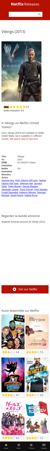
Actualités (44, 446)
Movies (19, 446)
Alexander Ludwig (9, 189)
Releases (25, 4)
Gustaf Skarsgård (9, 192)
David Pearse (17, 195)
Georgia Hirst (7, 180)
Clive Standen (40, 189)
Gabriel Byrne (31, 195)
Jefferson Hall (26, 183)
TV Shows (31, 446)
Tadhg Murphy (14, 186)
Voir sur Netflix (25, 289)
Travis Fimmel (26, 189)
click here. (23, 139)
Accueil (6, 446)
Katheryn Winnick (27, 192)
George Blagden (30, 186)
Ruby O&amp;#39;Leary (26, 180)
